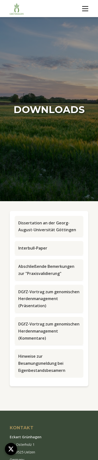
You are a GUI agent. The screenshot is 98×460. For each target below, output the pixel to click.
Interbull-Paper (32, 248)
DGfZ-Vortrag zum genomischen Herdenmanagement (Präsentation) (48, 299)
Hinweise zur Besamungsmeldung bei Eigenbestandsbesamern (41, 363)
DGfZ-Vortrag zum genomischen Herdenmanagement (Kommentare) (48, 331)
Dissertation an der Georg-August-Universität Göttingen (47, 226)
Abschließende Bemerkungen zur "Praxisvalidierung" (46, 270)
